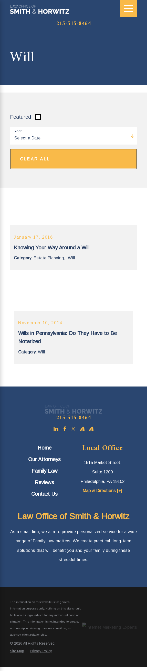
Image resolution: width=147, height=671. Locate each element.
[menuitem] (44, 448)
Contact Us (44, 494)
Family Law (45, 471)
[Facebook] (64, 428)
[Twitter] (73, 428)
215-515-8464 (73, 24)
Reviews (44, 482)
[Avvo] (82, 428)
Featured (20, 117)
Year (18, 131)
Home (44, 448)
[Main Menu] (128, 8)
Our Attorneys (44, 459)
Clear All (35, 159)
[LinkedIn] (56, 428)
